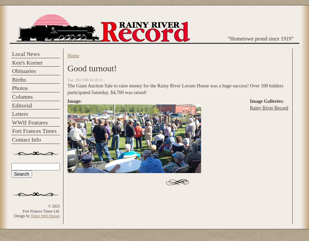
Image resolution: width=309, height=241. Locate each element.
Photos (20, 88)
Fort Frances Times (34, 131)
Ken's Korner (27, 63)
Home (73, 55)
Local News (26, 54)
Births (19, 80)
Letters (20, 114)
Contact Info (26, 140)
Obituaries (24, 71)
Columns (22, 97)
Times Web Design (45, 216)
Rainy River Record (269, 107)
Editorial (22, 105)
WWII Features (30, 122)
